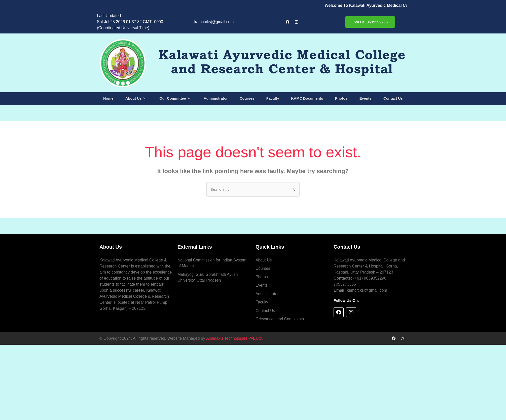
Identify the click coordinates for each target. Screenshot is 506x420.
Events (365, 98)
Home (108, 98)
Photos (341, 98)
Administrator (215, 98)
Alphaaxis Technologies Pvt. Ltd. (235, 339)
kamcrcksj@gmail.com (214, 22)
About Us (135, 99)
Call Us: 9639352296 (370, 22)
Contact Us (393, 98)
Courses (247, 98)
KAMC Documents (307, 98)
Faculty (272, 98)
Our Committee (175, 99)
